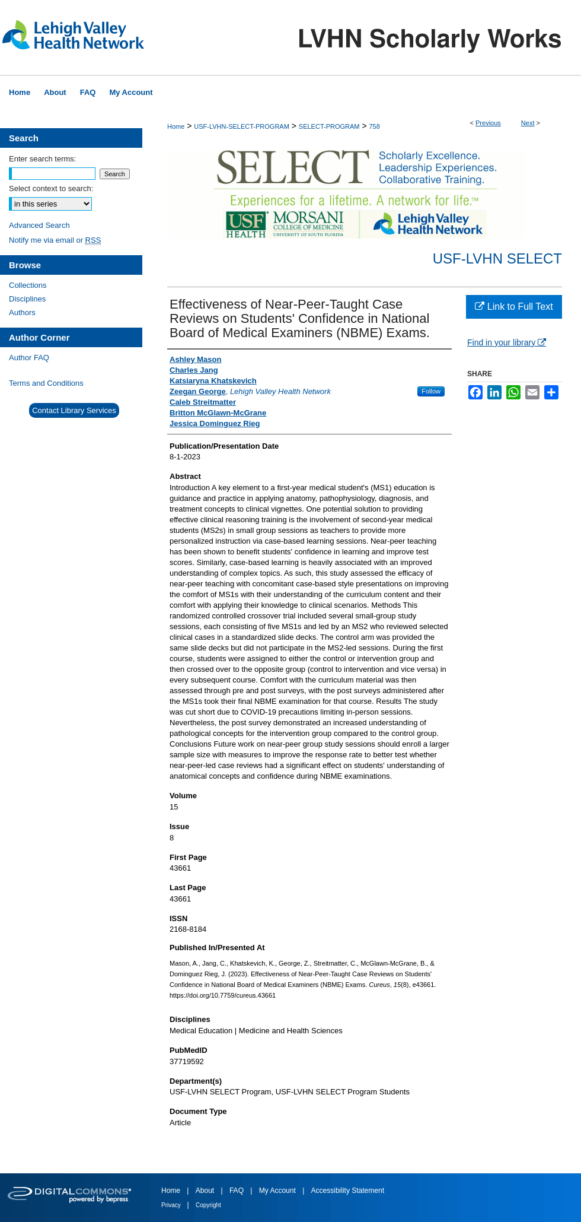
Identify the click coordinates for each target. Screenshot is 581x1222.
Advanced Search (39, 225)
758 (374, 126)
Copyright (208, 1205)
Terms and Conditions (46, 383)
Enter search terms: (42, 158)
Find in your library (506, 342)
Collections (28, 285)
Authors (22, 312)
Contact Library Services (74, 410)
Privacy (172, 1205)
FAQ (237, 1190)
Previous (488, 122)
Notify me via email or (55, 240)
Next (528, 122)
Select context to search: (51, 188)
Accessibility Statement (347, 1190)
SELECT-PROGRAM (329, 126)
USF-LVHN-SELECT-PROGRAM (241, 126)
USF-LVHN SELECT (497, 258)
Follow (431, 391)
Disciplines (27, 298)
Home (175, 126)
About (206, 1190)
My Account (278, 1190)
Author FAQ (29, 357)
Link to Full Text (514, 306)
